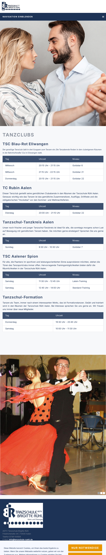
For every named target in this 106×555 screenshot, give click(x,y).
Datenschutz (19, 549)
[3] (104, 493)
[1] (99, 493)
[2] (101, 493)
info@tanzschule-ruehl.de (21, 539)
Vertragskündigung (36, 549)
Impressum (7, 549)
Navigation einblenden (18, 16)
